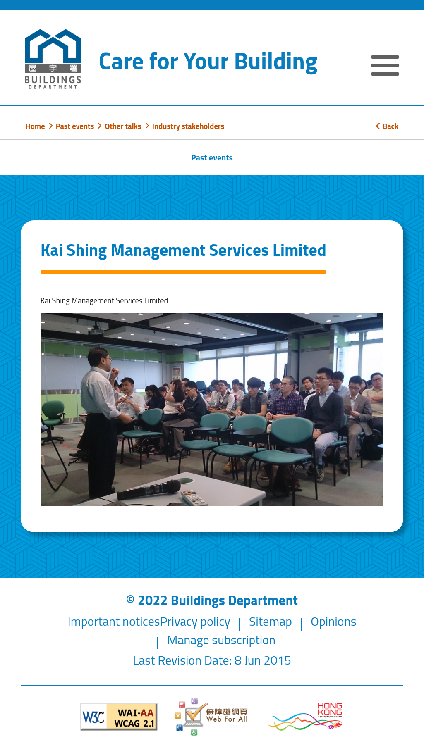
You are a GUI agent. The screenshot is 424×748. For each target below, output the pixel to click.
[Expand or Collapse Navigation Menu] (385, 67)
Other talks (123, 126)
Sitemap (270, 621)
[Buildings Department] (53, 59)
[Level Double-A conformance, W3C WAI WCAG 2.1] (119, 717)
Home (35, 126)
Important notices (113, 621)
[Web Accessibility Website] (212, 716)
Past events (75, 126)
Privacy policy (195, 621)
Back (387, 126)
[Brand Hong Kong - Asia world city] (305, 716)
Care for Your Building (208, 60)
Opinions (333, 621)
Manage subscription (221, 639)
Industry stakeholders (188, 126)
